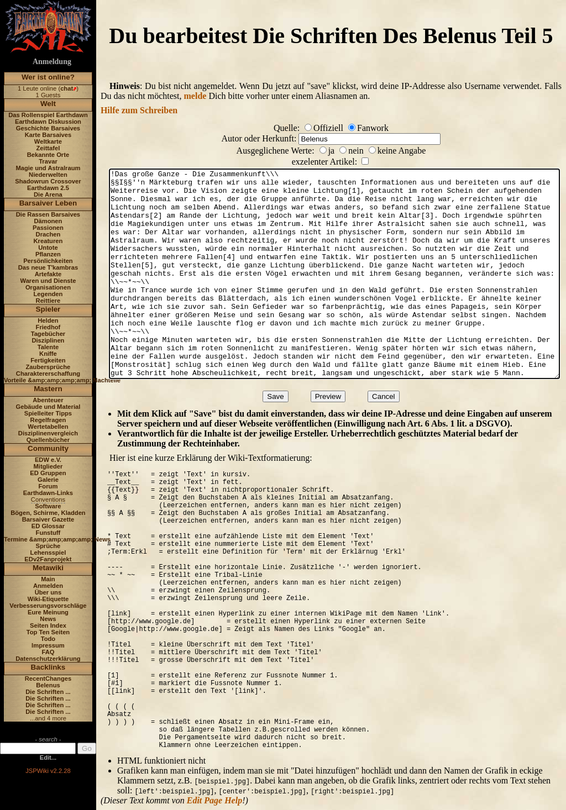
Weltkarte (48, 141)
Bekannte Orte (48, 154)
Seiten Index (48, 625)
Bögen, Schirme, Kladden (48, 512)
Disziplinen (48, 340)
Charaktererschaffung (48, 373)
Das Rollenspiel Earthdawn (48, 115)
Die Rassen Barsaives (48, 214)
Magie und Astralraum (47, 168)
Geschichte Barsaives (48, 128)
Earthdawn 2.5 (48, 188)
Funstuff (48, 532)
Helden (48, 320)
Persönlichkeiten (48, 260)
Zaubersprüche (48, 367)
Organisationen (48, 287)
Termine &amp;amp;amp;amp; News (57, 539)
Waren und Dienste (48, 280)
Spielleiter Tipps (48, 413)
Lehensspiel (48, 552)
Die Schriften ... (47, 691)
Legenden (48, 294)
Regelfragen (48, 420)
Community (48, 448)
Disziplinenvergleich (48, 433)
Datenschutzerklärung (48, 658)
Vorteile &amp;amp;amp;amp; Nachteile (62, 380)
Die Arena (48, 194)
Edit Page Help (214, 800)
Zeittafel (48, 148)
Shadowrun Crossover (48, 181)
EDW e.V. (48, 459)
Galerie (48, 479)
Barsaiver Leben (48, 203)
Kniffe (48, 353)
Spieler (48, 309)
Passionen (48, 227)
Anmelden (48, 585)
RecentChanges (48, 678)
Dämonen (48, 221)
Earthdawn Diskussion (48, 121)
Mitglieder (48, 466)
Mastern (48, 389)
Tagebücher (48, 333)
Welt (48, 103)
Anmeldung (52, 61)
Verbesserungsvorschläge (47, 605)
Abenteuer (48, 400)
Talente (48, 347)
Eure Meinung (48, 612)
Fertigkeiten (47, 360)
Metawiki (48, 568)
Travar (48, 161)
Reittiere (48, 300)
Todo (48, 638)
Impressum (48, 645)
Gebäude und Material (48, 406)
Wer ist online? (48, 77)
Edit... (48, 757)
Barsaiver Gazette (48, 519)
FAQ (47, 652)
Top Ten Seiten (48, 632)
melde (195, 96)
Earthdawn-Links (48, 493)
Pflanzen (48, 254)
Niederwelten (48, 174)
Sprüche (48, 546)
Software (48, 506)
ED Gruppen (48, 473)
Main (48, 579)
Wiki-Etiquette (48, 599)
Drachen (48, 234)
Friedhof (48, 327)
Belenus (48, 685)
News (48, 619)
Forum (48, 486)
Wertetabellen (48, 426)
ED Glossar (48, 526)
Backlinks (48, 667)
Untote (47, 247)
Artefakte (48, 274)
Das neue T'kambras (48, 267)
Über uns (48, 592)
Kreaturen (48, 241)
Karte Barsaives (48, 135)
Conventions (48, 499)
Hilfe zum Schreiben (139, 110)
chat (66, 88)
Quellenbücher (48, 439)
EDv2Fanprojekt (47, 559)
